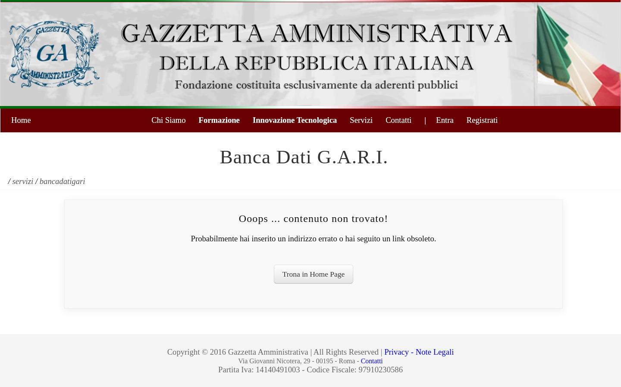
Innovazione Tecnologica (295, 120)
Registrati (482, 120)
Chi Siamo (168, 120)
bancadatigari (62, 181)
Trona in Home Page (313, 274)
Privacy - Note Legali (419, 351)
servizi (23, 181)
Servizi (361, 120)
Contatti (398, 120)
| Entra (438, 120)
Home (21, 120)
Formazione (219, 120)
